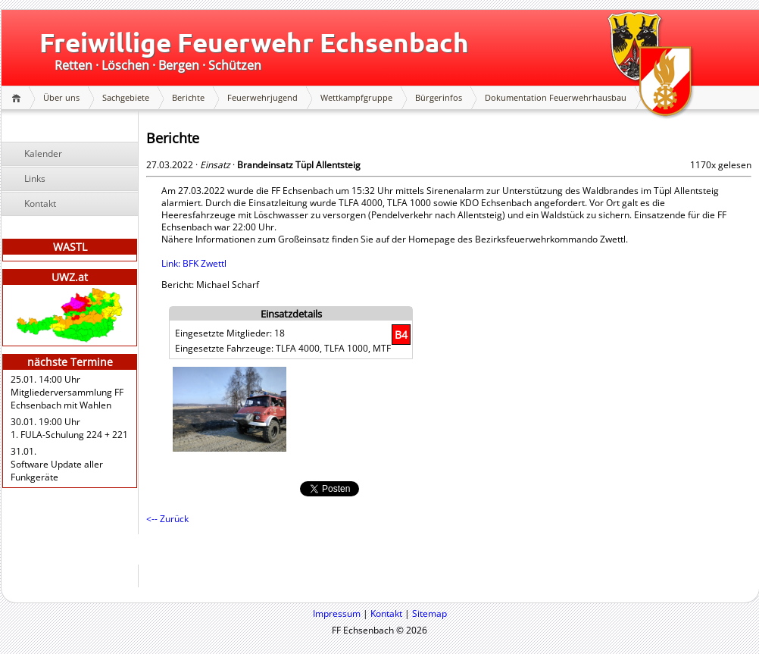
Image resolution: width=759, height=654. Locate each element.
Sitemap (429, 613)
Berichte (188, 97)
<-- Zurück (167, 518)
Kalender (43, 153)
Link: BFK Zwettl (193, 263)
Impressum (337, 613)
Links (34, 178)
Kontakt (40, 203)
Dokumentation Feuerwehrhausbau (555, 97)
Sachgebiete (125, 97)
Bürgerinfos (438, 97)
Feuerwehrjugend (262, 97)
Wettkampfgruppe (356, 97)
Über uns (61, 97)
